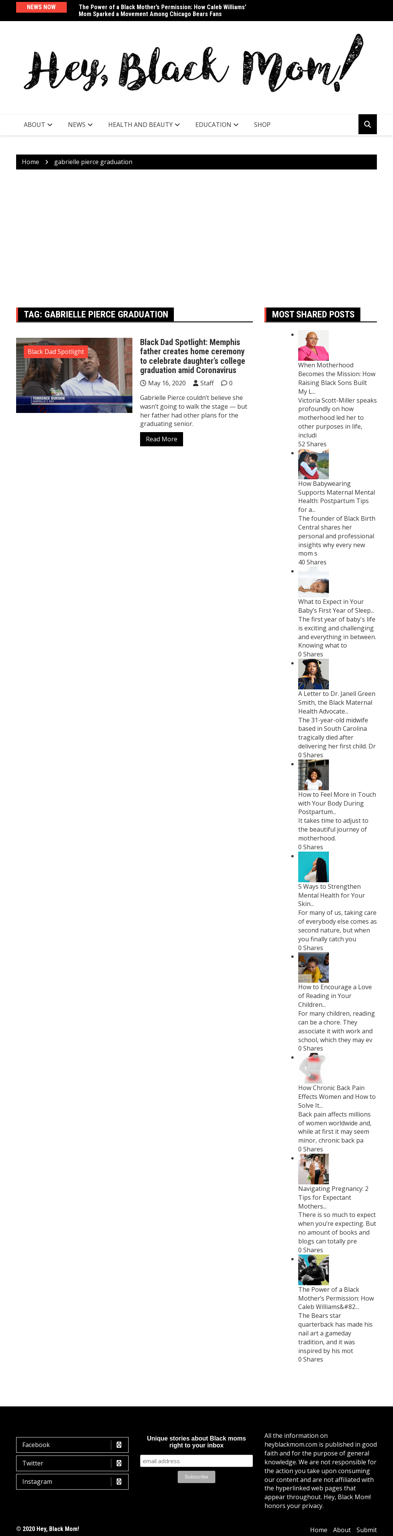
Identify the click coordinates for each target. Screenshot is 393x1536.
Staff (207, 383)
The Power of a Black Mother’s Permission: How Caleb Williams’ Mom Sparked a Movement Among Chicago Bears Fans (162, 10)
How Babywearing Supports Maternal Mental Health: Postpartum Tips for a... (336, 496)
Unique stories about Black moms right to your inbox (196, 1442)
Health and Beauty (140, 124)
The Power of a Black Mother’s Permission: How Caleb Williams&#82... (336, 1298)
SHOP (262, 124)
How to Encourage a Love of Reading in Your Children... (335, 996)
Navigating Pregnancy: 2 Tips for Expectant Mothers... (333, 1197)
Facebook (74, 1445)
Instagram (74, 1481)
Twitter (74, 1463)
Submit (367, 1530)
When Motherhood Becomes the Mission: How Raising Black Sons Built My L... (336, 378)
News (77, 124)
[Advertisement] (196, 238)
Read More (161, 439)
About (34, 124)
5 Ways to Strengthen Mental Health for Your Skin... (331, 895)
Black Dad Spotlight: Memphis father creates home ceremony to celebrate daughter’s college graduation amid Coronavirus (192, 356)
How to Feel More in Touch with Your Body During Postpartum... (337, 803)
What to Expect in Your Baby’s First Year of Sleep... (336, 606)
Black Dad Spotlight (56, 351)
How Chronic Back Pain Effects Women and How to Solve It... (337, 1097)
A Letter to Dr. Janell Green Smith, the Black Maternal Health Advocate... (336, 702)
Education (213, 124)
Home (318, 1530)
